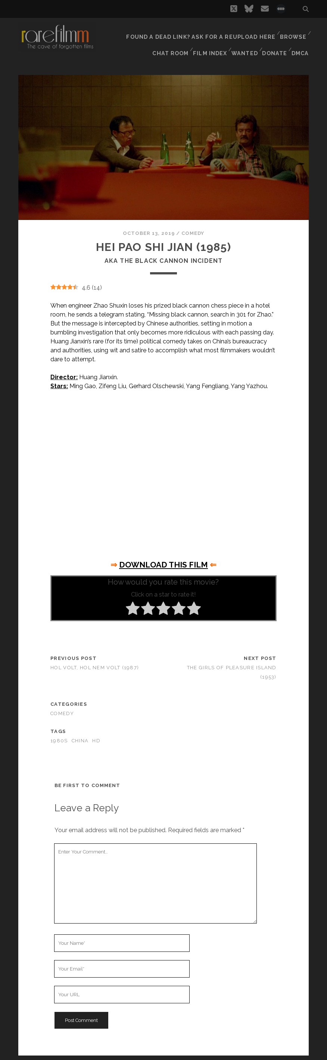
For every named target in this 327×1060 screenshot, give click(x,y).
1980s (59, 736)
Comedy (192, 229)
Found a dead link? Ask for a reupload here (205, 31)
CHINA (80, 736)
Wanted (243, 41)
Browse (293, 31)
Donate (274, 41)
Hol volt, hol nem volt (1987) (94, 663)
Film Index (208, 41)
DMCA (301, 41)
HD (96, 736)
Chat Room (168, 41)
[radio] (133, 605)
